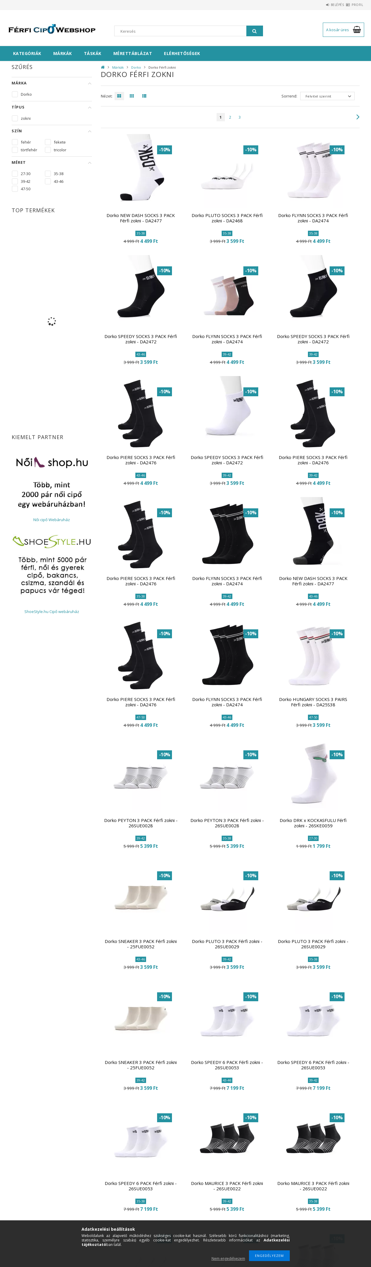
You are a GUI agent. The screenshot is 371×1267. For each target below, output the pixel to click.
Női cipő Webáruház (51, 519)
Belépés (327, 5)
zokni (26, 118)
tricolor (60, 150)
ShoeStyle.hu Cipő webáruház (51, 611)
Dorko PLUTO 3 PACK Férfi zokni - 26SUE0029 (227, 944)
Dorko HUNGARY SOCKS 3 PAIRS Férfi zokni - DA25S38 (313, 702)
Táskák (92, 53)
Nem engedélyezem (228, 1258)
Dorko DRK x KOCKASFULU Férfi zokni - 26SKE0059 (313, 823)
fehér (26, 142)
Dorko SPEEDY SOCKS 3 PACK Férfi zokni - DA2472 (140, 339)
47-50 (25, 188)
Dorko (136, 67)
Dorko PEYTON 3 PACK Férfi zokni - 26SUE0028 (141, 823)
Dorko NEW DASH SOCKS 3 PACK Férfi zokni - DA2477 (141, 218)
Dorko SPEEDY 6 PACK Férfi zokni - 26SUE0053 (227, 1064)
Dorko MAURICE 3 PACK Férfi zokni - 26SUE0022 (227, 1185)
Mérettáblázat (132, 53)
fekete (60, 142)
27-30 (25, 173)
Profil (354, 5)
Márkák (62, 53)
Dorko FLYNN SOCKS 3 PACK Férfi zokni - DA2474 (313, 218)
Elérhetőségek (182, 53)
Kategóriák (27, 53)
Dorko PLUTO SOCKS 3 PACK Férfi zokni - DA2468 (227, 218)
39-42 (25, 181)
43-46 (58, 181)
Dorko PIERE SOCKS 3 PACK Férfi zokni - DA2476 (141, 460)
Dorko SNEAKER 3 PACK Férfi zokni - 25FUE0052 (141, 944)
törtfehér (29, 150)
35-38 (58, 173)
